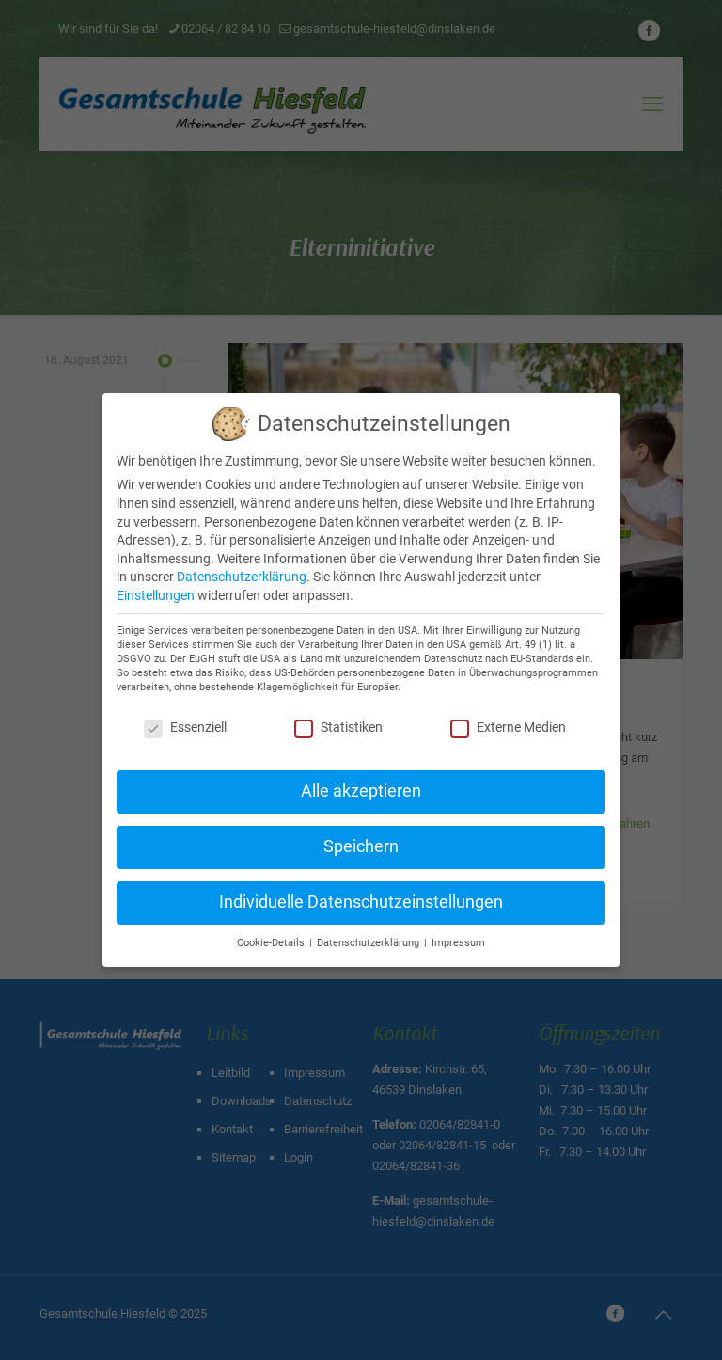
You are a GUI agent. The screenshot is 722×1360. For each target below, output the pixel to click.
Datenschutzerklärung (241, 576)
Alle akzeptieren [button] (361, 791)
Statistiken (338, 727)
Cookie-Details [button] (272, 943)
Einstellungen (156, 595)
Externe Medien (508, 727)
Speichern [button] (361, 846)
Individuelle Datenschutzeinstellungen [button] (361, 902)
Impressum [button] (458, 943)
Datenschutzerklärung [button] (369, 943)
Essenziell (185, 727)
